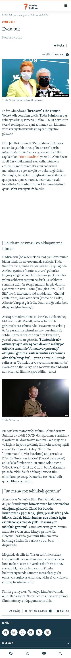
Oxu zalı (8, 22)
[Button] (59, 45)
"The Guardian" (28, 157)
